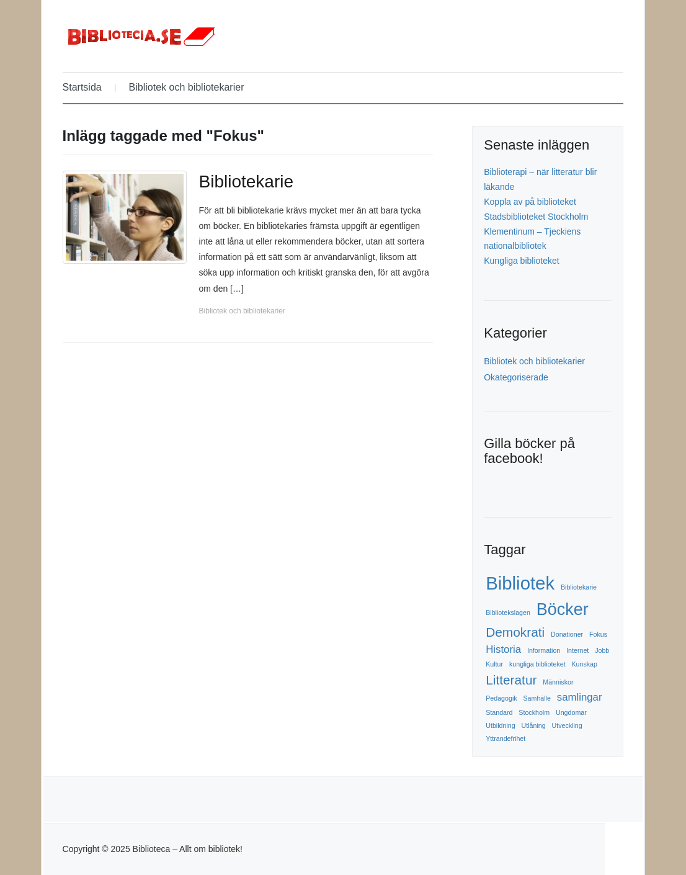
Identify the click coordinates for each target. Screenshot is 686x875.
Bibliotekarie (246, 181)
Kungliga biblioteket (521, 261)
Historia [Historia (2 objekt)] (503, 649)
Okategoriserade (516, 377)
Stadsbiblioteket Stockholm (536, 217)
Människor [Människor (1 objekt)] (558, 682)
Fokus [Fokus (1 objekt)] (598, 634)
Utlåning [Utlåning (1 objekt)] (534, 725)
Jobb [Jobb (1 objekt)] (602, 650)
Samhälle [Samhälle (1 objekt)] (536, 698)
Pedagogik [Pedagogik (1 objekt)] (501, 698)
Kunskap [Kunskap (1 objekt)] (584, 664)
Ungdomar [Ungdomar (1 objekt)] (571, 712)
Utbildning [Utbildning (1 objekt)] (500, 725)
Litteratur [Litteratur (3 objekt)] (511, 680)
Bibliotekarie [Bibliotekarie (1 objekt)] (579, 587)
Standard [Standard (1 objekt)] (499, 712)
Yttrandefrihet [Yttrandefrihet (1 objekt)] (505, 738)
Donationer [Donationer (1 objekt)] (567, 634)
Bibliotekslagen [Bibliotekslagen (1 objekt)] (508, 612)
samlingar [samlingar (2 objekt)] (579, 697)
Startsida (82, 87)
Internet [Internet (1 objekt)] (577, 650)
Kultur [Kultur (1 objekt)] (494, 664)
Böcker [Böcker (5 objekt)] (563, 609)
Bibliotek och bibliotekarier (186, 87)
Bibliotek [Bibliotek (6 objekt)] (520, 583)
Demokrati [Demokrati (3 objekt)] (515, 632)
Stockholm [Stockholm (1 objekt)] (534, 712)
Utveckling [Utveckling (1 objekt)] (567, 725)
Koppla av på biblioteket (530, 202)
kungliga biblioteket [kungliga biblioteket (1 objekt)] (537, 664)
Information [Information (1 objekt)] (543, 650)
